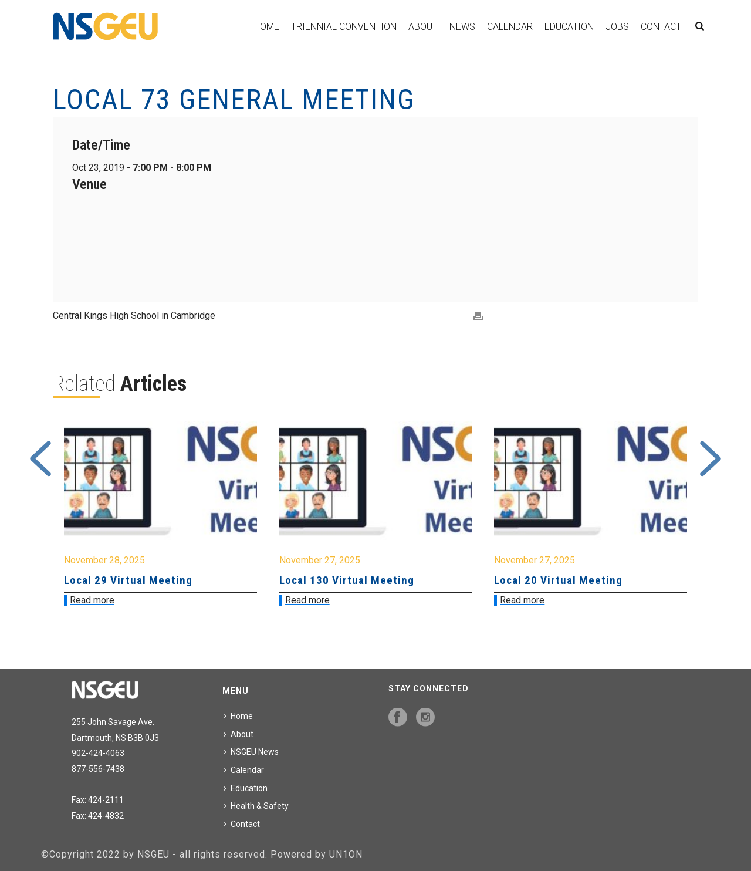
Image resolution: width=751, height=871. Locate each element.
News (462, 26)
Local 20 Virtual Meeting (558, 580)
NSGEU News (251, 752)
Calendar (510, 26)
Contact (661, 26)
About (423, 26)
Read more (92, 600)
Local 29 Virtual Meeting (128, 580)
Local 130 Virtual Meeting (346, 580)
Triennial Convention (344, 26)
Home (266, 26)
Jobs (617, 26)
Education (569, 26)
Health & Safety (256, 806)
